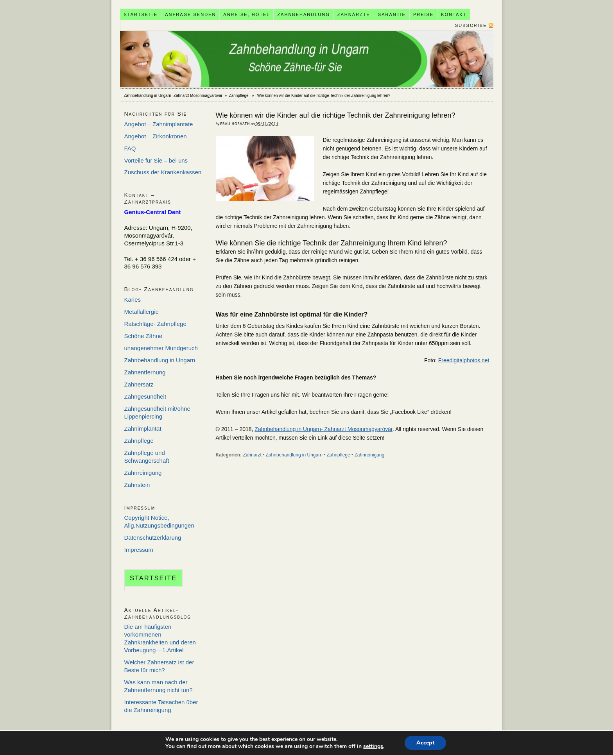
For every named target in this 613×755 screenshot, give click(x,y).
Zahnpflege (239, 95)
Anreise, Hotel (246, 14)
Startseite (141, 14)
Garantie (392, 14)
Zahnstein (137, 484)
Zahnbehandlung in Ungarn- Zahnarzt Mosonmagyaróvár (306, 59)
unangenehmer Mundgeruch (161, 348)
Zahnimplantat (142, 428)
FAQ (130, 148)
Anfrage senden (190, 14)
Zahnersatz (139, 384)
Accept (425, 742)
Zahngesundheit (145, 396)
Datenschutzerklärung (152, 537)
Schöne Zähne (143, 336)
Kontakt (453, 14)
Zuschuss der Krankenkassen (163, 172)
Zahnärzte (353, 14)
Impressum (138, 549)
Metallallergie (141, 311)
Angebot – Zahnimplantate (158, 124)
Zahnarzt (252, 455)
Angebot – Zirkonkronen (155, 136)
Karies (132, 299)
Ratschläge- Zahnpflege (155, 323)
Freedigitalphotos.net (463, 360)
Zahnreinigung (370, 455)
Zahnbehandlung (303, 14)
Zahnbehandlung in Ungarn (294, 455)
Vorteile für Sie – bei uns (156, 160)
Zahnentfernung (145, 372)
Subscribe (471, 25)
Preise (423, 14)
